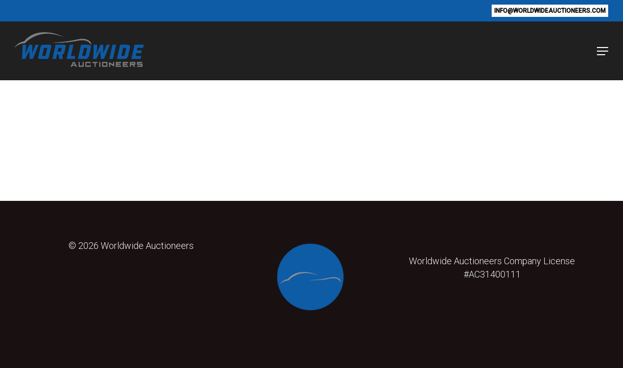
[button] (597, 51)
